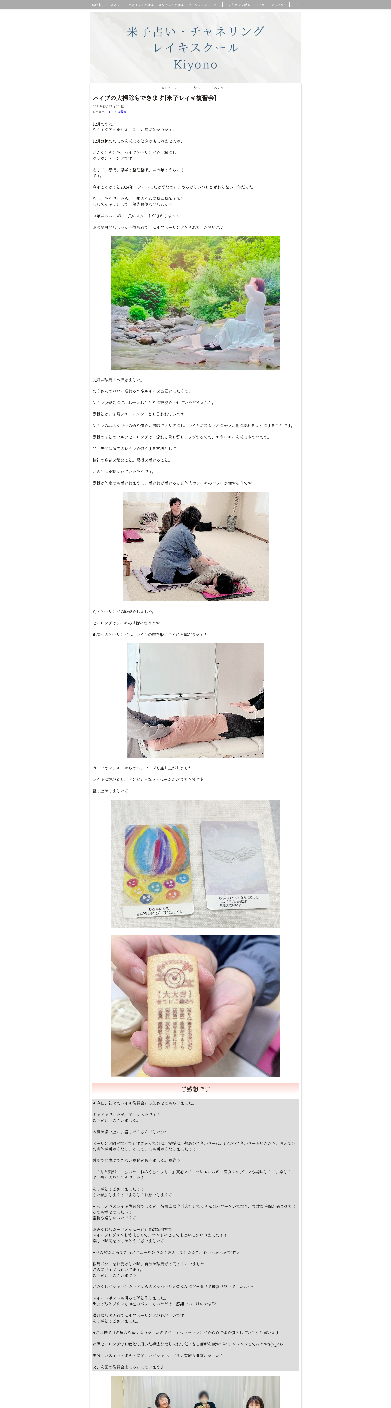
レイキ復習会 (117, 111)
